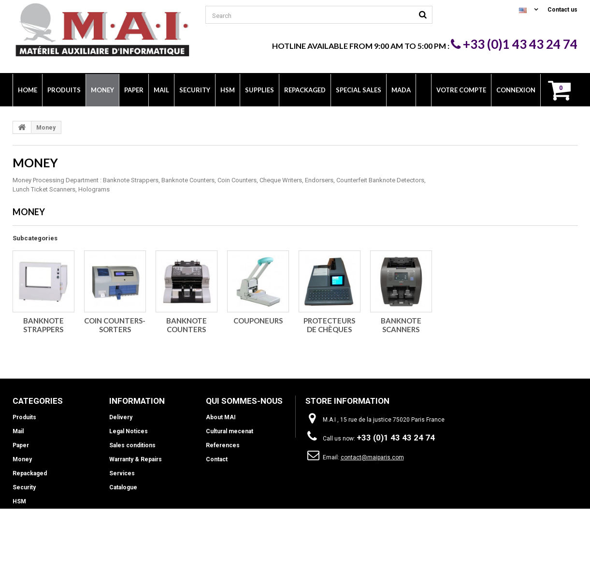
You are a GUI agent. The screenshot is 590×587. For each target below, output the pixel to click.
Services (122, 473)
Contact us (562, 9)
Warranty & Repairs (135, 459)
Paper (21, 445)
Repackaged (30, 473)
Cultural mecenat (229, 431)
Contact (217, 459)
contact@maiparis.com (372, 457)
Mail (18, 431)
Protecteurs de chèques (329, 325)
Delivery (120, 417)
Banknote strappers (43, 325)
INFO (20, 529)
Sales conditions (132, 445)
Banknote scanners (401, 325)
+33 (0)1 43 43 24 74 (514, 44)
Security (24, 487)
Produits (24, 417)
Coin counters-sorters (114, 325)
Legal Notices (128, 431)
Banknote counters (186, 325)
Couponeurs (258, 320)
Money (22, 459)
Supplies (25, 515)
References (223, 445)
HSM (19, 501)
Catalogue (123, 487)
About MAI (221, 417)
